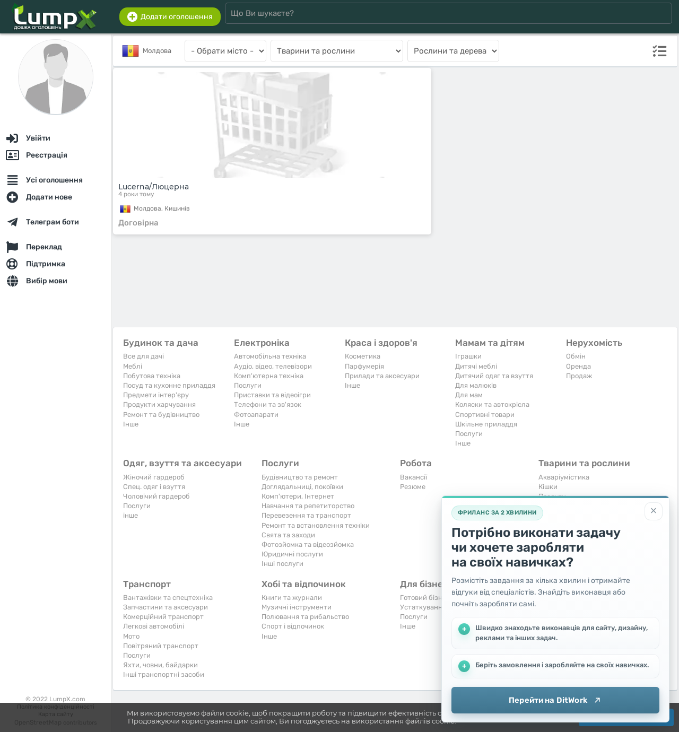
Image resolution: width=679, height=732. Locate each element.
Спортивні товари (485, 415)
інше (130, 515)
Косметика (362, 356)
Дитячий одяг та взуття (494, 376)
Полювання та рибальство (305, 617)
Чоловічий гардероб (156, 496)
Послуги (248, 385)
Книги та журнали (292, 598)
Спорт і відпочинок (293, 626)
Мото (131, 636)
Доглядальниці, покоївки (302, 487)
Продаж (579, 376)
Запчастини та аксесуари (165, 607)
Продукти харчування (159, 404)
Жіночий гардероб (154, 477)
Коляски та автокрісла (492, 404)
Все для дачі (143, 356)
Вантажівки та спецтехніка (168, 598)
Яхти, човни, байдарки (160, 665)
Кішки (548, 487)
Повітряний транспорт (160, 646)
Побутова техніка (151, 376)
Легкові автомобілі (153, 626)
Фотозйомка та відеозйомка (308, 544)
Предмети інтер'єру (156, 395)
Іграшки (468, 356)
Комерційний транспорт (163, 617)
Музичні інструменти (297, 607)
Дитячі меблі (476, 366)
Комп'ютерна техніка (268, 376)
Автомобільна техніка (270, 356)
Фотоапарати (256, 415)
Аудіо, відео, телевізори (273, 366)
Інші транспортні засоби (163, 674)
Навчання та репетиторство (308, 506)
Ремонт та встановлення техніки (316, 525)
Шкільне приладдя (486, 424)
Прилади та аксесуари (382, 376)
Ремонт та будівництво (161, 415)
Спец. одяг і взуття (154, 487)
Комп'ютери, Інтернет (298, 496)
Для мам (469, 395)
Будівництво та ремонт (300, 477)
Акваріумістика (563, 477)
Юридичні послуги (292, 554)
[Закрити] (654, 511)
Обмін (576, 356)
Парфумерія (364, 366)
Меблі (132, 366)
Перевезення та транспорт (306, 515)
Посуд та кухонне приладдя (169, 385)
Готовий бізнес (425, 598)
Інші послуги (282, 564)
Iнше (130, 424)
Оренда (578, 366)
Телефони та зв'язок (267, 404)
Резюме (412, 487)
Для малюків (476, 385)
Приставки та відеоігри (272, 395)
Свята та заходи (288, 535)
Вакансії (413, 477)
